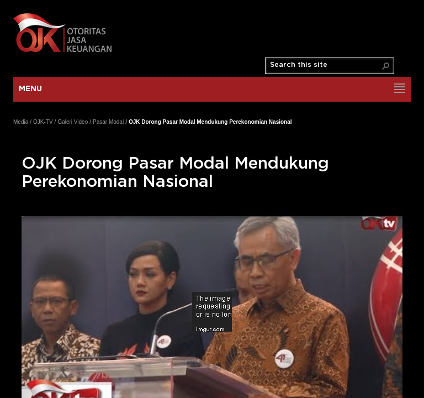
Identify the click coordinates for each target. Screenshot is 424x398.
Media (20, 122)
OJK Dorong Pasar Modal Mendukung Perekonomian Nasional (210, 122)
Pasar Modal (108, 122)
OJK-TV (43, 122)
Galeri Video (72, 122)
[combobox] (325, 65)
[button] (386, 66)
